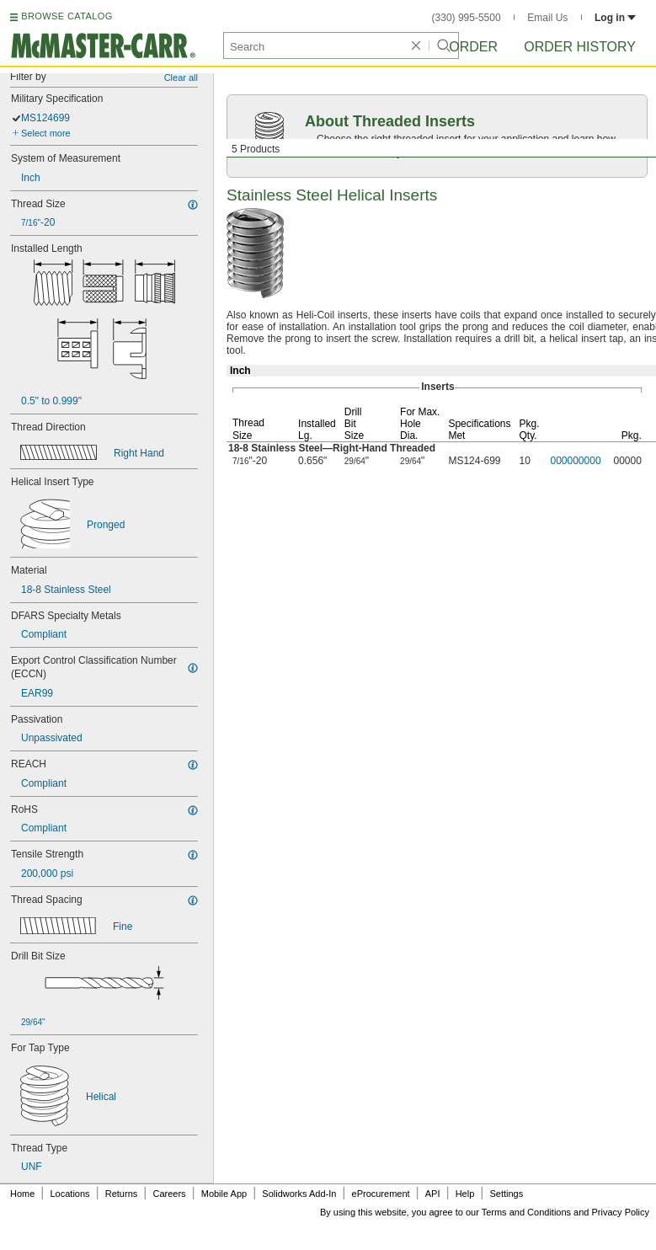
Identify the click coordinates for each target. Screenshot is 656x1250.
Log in (615, 18)
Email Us (547, 18)
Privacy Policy (620, 1212)
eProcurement (381, 1194)
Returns (121, 1194)
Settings (506, 1194)
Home (22, 1194)
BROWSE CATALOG (66, 16)
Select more (46, 133)
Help (465, 1194)
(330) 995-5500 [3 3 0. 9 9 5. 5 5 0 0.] (466, 18)
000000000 (576, 461)
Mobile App (224, 1194)
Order (473, 47)
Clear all (181, 77)
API (432, 1194)
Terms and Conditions (526, 1212)
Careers (168, 1194)
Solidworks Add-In (299, 1194)
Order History (580, 47)
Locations (70, 1194)
